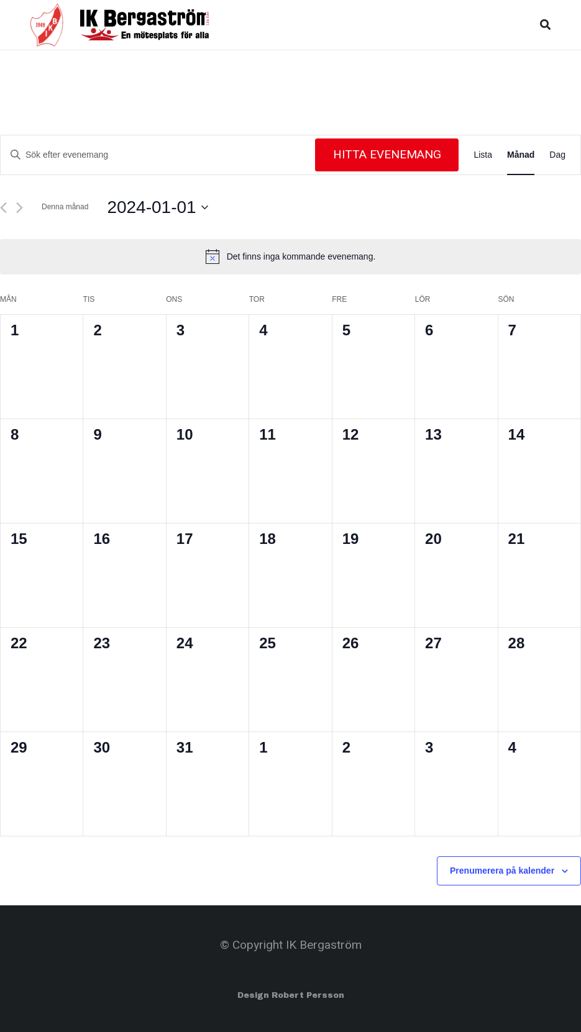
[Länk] (47, 25)
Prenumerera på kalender (502, 871)
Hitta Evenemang (387, 154)
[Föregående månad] (3, 208)
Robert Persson (308, 995)
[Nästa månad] (19, 208)
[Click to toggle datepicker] (157, 207)
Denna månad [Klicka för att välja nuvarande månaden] (65, 206)
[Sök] (545, 24)
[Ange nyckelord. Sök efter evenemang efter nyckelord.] (158, 154)
